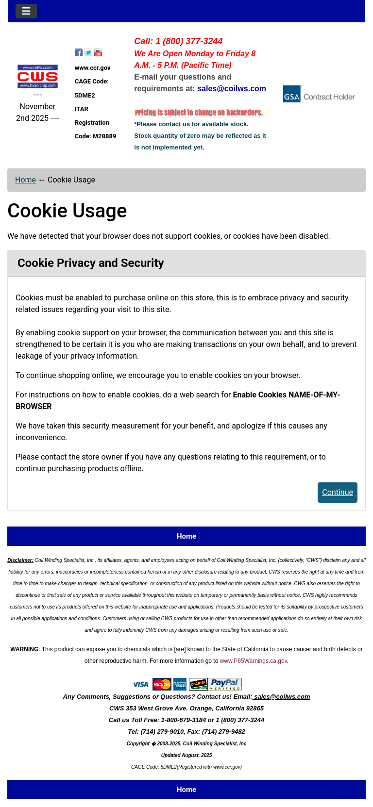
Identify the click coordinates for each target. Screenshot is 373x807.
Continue (337, 492)
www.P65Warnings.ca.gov (253, 661)
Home (25, 179)
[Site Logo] (37, 76)
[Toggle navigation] (26, 11)
